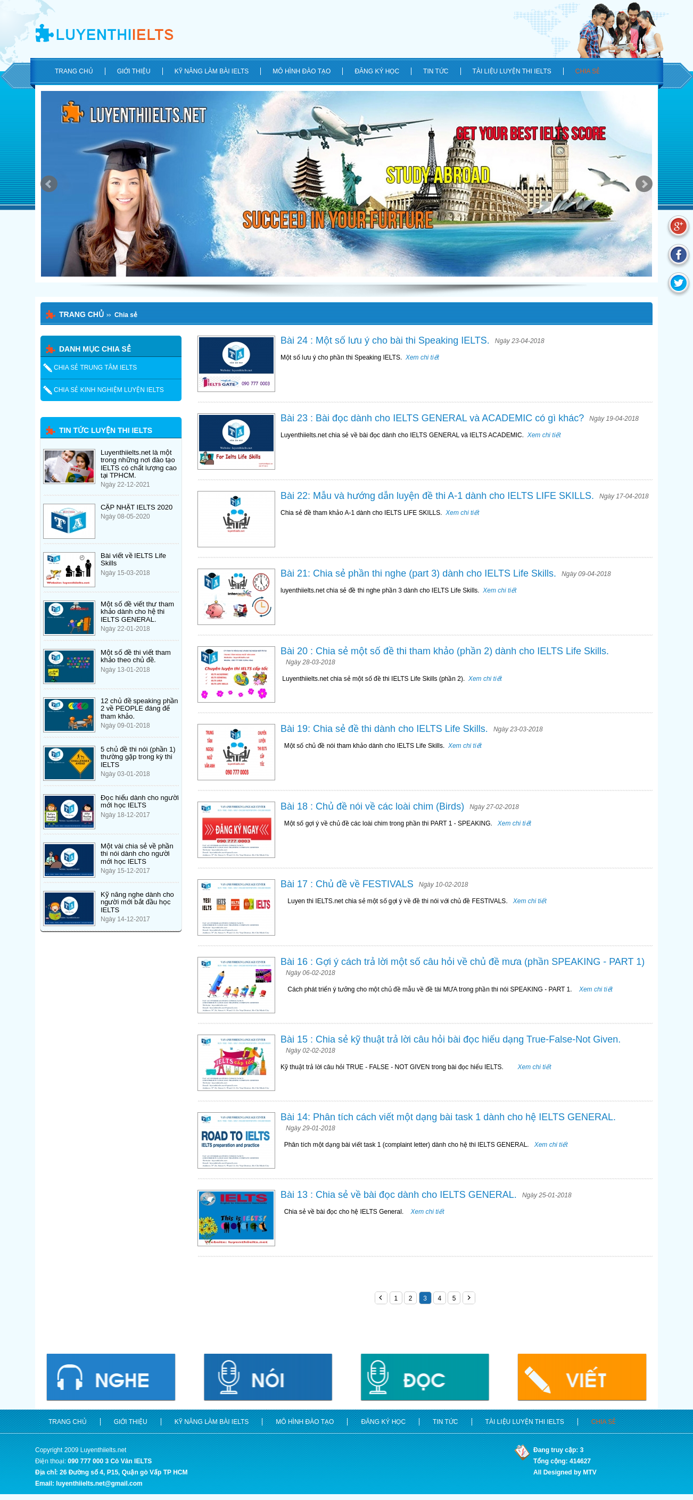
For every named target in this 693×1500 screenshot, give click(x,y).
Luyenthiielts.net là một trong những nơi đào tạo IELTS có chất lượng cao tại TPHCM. (139, 463)
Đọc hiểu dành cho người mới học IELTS (140, 801)
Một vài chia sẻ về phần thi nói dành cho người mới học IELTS (137, 853)
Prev (48, 184)
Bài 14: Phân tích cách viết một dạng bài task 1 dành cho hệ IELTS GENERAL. (448, 1117)
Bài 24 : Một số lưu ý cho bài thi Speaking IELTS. (385, 340)
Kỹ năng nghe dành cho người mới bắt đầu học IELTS (137, 902)
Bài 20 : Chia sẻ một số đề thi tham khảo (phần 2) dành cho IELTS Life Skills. (444, 651)
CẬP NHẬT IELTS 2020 (136, 507)
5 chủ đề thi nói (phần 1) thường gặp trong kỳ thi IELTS (138, 757)
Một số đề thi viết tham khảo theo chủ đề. (136, 656)
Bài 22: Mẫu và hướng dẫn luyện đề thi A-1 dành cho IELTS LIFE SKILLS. (437, 495)
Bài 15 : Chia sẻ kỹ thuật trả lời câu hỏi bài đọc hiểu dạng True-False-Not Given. (450, 1039)
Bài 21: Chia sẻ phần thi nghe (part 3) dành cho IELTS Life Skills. (418, 573)
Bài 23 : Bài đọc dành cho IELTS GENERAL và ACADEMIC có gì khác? (432, 418)
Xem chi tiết (421, 357)
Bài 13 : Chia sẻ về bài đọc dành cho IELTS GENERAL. (398, 1194)
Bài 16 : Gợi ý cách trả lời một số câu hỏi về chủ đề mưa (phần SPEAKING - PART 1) (462, 961)
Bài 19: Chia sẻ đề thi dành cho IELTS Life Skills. (384, 728)
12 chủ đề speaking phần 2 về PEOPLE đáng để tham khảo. (139, 708)
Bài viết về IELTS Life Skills (133, 559)
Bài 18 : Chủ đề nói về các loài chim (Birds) (372, 806)
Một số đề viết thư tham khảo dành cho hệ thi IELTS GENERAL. (137, 611)
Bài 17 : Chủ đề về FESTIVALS (347, 884)
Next (644, 184)
